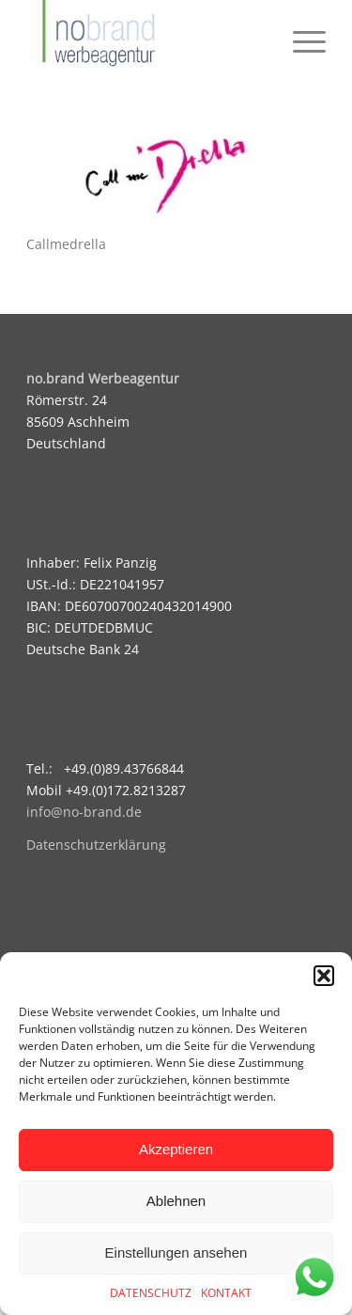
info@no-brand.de (84, 812)
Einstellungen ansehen (176, 1252)
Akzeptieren (176, 1149)
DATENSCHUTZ (150, 1293)
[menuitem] (300, 37)
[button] (323, 975)
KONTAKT (226, 1293)
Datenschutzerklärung (96, 844)
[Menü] (300, 37)
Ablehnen (176, 1201)
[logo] (146, 37)
